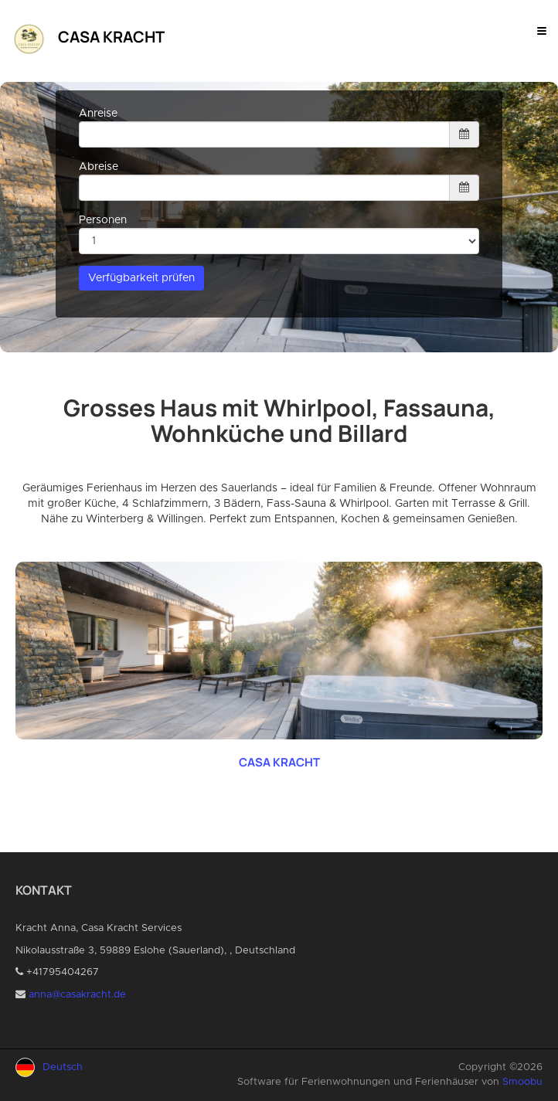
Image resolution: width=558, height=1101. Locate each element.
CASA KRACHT (279, 762)
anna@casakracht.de (77, 995)
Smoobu (522, 1082)
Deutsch (63, 1067)
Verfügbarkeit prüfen (141, 278)
